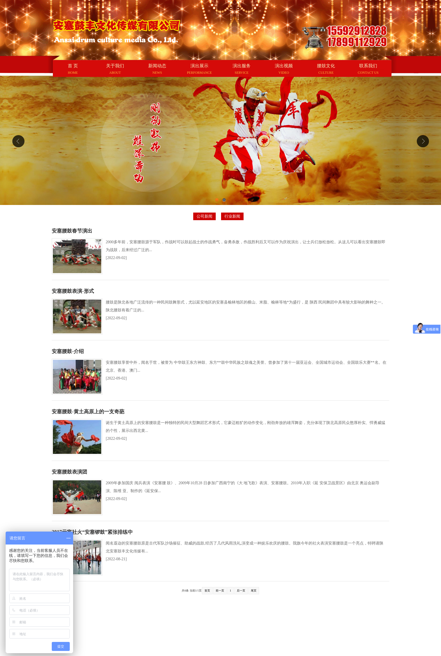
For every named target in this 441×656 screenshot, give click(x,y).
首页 (207, 590)
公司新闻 (204, 216)
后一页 (241, 590)
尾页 (253, 590)
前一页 (220, 590)
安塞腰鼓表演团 (69, 472)
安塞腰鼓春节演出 (72, 231)
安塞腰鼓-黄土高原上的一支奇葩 (88, 411)
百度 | (79, 613)
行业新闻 (232, 216)
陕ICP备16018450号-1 (256, 646)
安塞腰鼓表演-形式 (73, 291)
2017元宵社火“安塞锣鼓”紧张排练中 (92, 532)
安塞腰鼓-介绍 (68, 351)
